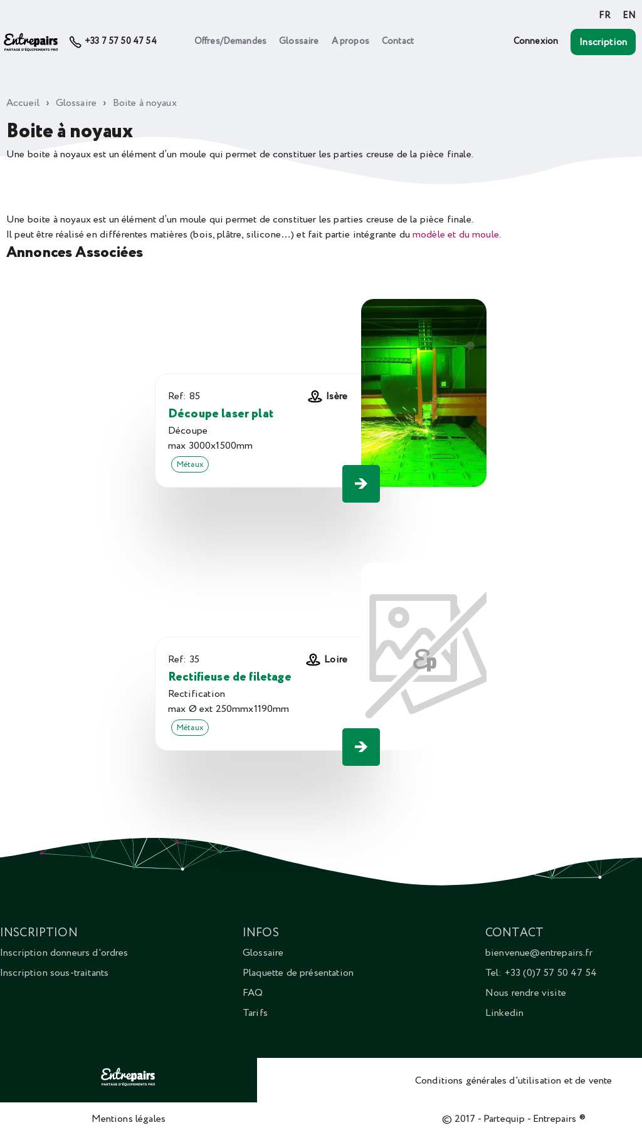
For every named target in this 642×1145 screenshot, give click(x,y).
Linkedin (504, 1013)
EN (629, 15)
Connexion (535, 41)
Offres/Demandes (230, 41)
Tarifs (255, 1013)
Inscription (603, 42)
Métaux (190, 464)
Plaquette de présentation (298, 973)
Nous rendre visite (525, 993)
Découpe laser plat (220, 414)
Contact (398, 41)
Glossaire (298, 41)
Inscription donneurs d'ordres (64, 952)
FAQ (253, 993)
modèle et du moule (456, 234)
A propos (350, 41)
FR (604, 15)
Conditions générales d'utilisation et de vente (513, 1080)
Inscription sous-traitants (54, 973)
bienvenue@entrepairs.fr (538, 952)
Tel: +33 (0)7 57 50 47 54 (541, 973)
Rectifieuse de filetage (230, 677)
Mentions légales (129, 1119)
